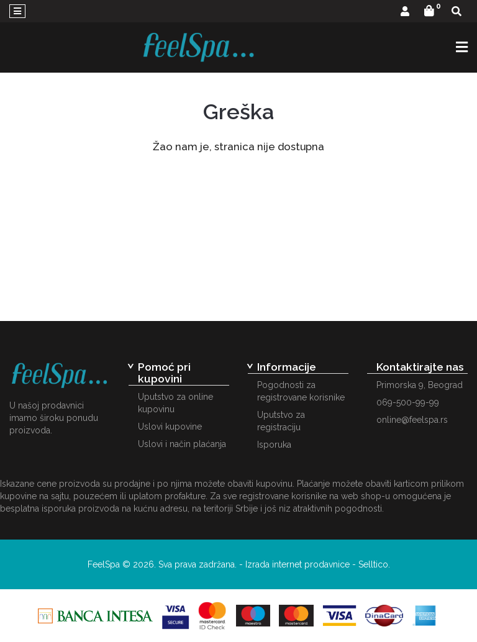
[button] (405, 12)
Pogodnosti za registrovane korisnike (301, 391)
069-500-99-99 (407, 402)
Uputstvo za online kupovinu (175, 403)
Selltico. (374, 564)
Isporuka (274, 445)
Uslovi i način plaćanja (182, 444)
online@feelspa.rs (412, 420)
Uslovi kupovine (170, 427)
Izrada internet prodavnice (297, 564)
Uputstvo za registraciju (281, 421)
